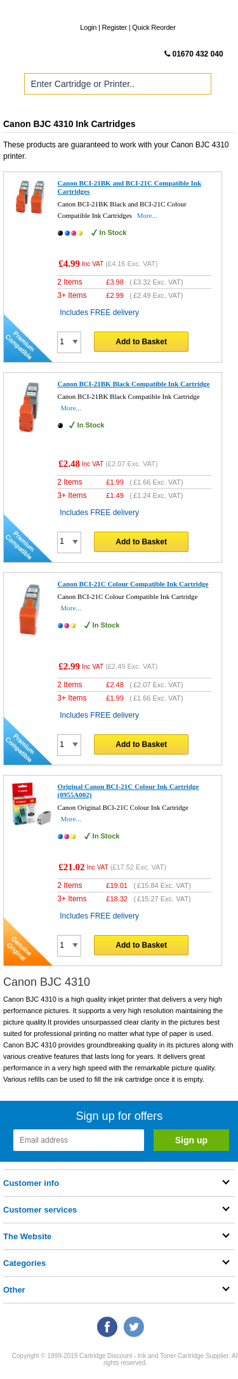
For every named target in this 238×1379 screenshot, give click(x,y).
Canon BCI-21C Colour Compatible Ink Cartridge (133, 584)
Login (88, 27)
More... (147, 215)
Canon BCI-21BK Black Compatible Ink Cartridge (134, 383)
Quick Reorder (153, 27)
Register (114, 27)
